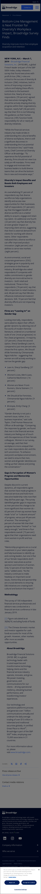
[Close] (39, 870)
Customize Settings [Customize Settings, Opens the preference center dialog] (20, 889)
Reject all (12, 882)
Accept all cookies (29, 882)
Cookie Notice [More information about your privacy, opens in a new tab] (12, 877)
